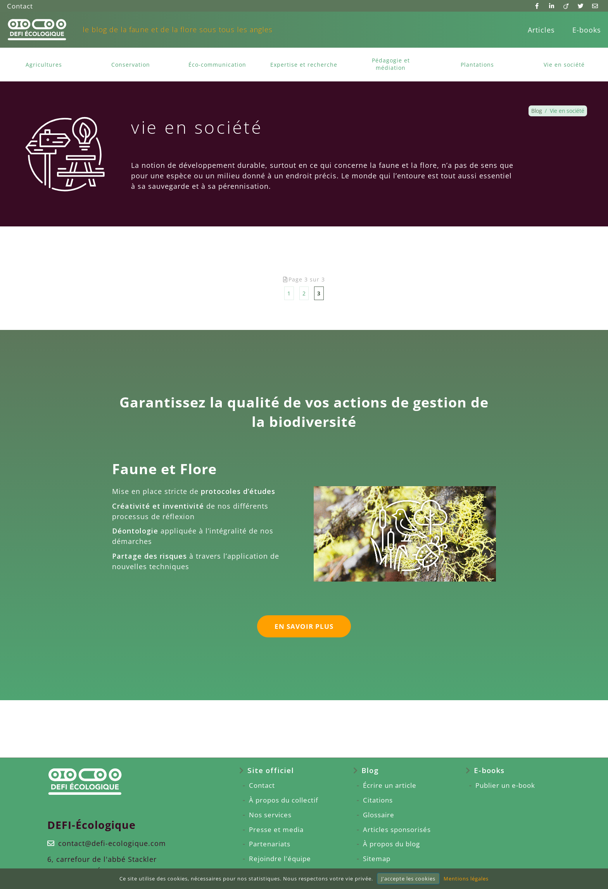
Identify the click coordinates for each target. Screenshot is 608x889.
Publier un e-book (510, 785)
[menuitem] (541, 30)
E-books (586, 30)
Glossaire (378, 815)
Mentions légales (466, 878)
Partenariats (262, 844)
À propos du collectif (278, 800)
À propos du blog (392, 844)
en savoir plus (304, 627)
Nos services (263, 815)
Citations (377, 800)
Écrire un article (389, 785)
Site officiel (263, 770)
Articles (541, 30)
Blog (368, 770)
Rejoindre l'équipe (273, 858)
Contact (21, 5)
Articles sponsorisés (397, 829)
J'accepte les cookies (408, 878)
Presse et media (269, 829)
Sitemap (375, 858)
